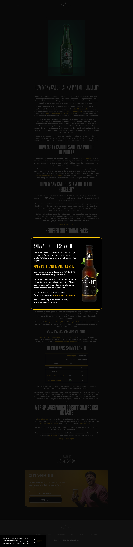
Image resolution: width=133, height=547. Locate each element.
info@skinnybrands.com (64, 295)
